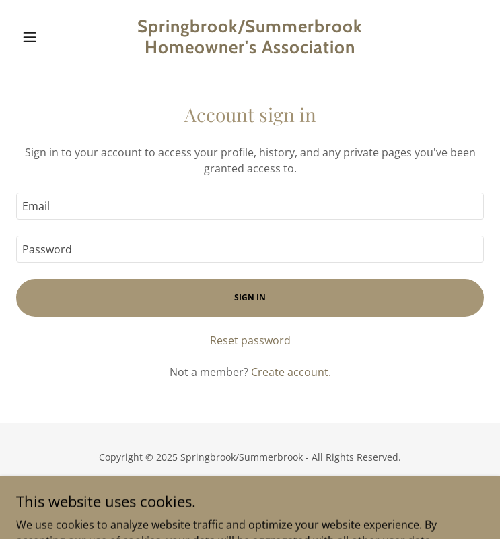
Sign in (250, 297)
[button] (51, 37)
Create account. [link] (291, 371)
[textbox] (250, 206)
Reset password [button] (250, 340)
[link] (250, 37)
